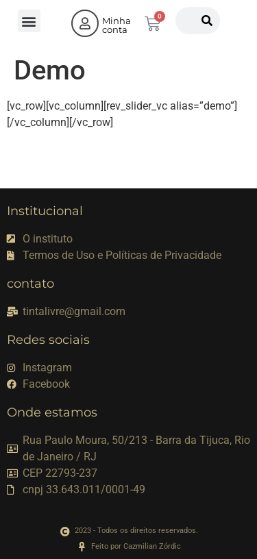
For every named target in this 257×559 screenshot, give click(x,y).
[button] (29, 21)
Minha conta (116, 25)
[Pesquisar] (207, 20)
